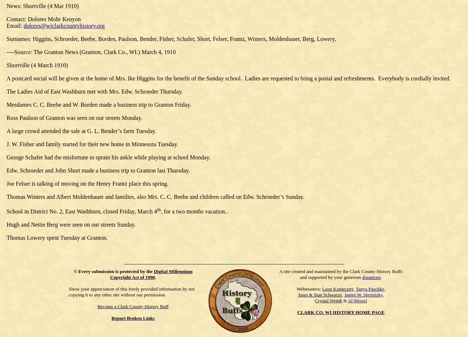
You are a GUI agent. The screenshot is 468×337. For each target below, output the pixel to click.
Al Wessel (357, 300)
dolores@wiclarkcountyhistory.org (64, 26)
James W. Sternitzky (363, 295)
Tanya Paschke (370, 289)
